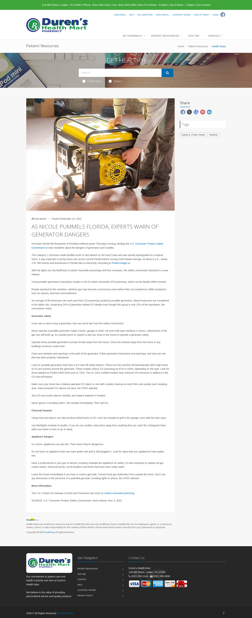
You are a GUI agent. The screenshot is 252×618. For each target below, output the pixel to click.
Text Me (193, 35)
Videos (115, 81)
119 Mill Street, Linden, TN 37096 (61, 4)
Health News (92, 81)
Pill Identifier (144, 15)
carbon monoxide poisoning (119, 493)
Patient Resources (165, 35)
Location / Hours (181, 15)
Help (131, 15)
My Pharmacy (132, 35)
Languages (120, 15)
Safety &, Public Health (193, 134)
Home (181, 46)
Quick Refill (162, 15)
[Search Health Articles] (120, 73)
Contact (214, 35)
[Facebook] (222, 14)
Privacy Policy (85, 595)
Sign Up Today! (201, 15)
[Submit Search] (167, 73)
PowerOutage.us (121, 263)
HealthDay (49, 532)
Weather (213, 134)
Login (216, 15)
